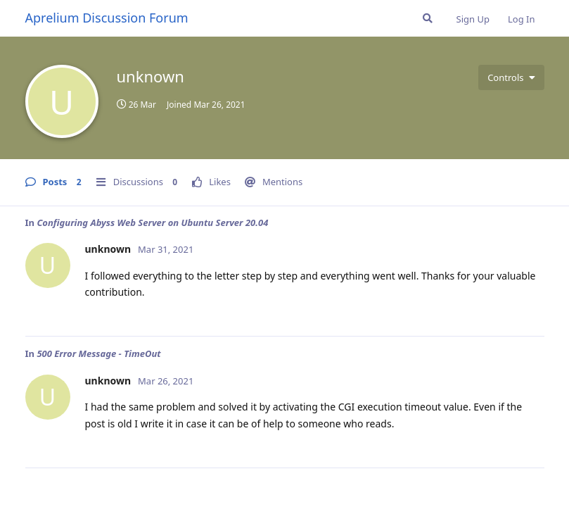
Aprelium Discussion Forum (106, 17)
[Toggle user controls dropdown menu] (511, 77)
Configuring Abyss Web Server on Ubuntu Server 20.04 (152, 222)
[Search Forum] (427, 18)
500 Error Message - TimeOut (98, 353)
